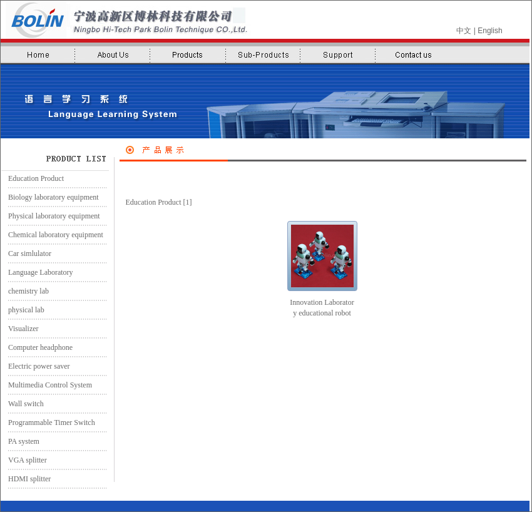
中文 (463, 30)
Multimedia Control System (46, 385)
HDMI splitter (26, 478)
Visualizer (20, 328)
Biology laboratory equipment (50, 197)
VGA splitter (24, 460)
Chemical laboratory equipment (52, 234)
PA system (20, 441)
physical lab (22, 309)
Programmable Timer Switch (48, 422)
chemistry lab (25, 291)
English (490, 30)
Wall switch (22, 403)
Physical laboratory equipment (50, 216)
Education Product (32, 178)
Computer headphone (37, 347)
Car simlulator (26, 253)
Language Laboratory (37, 272)
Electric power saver (35, 366)
